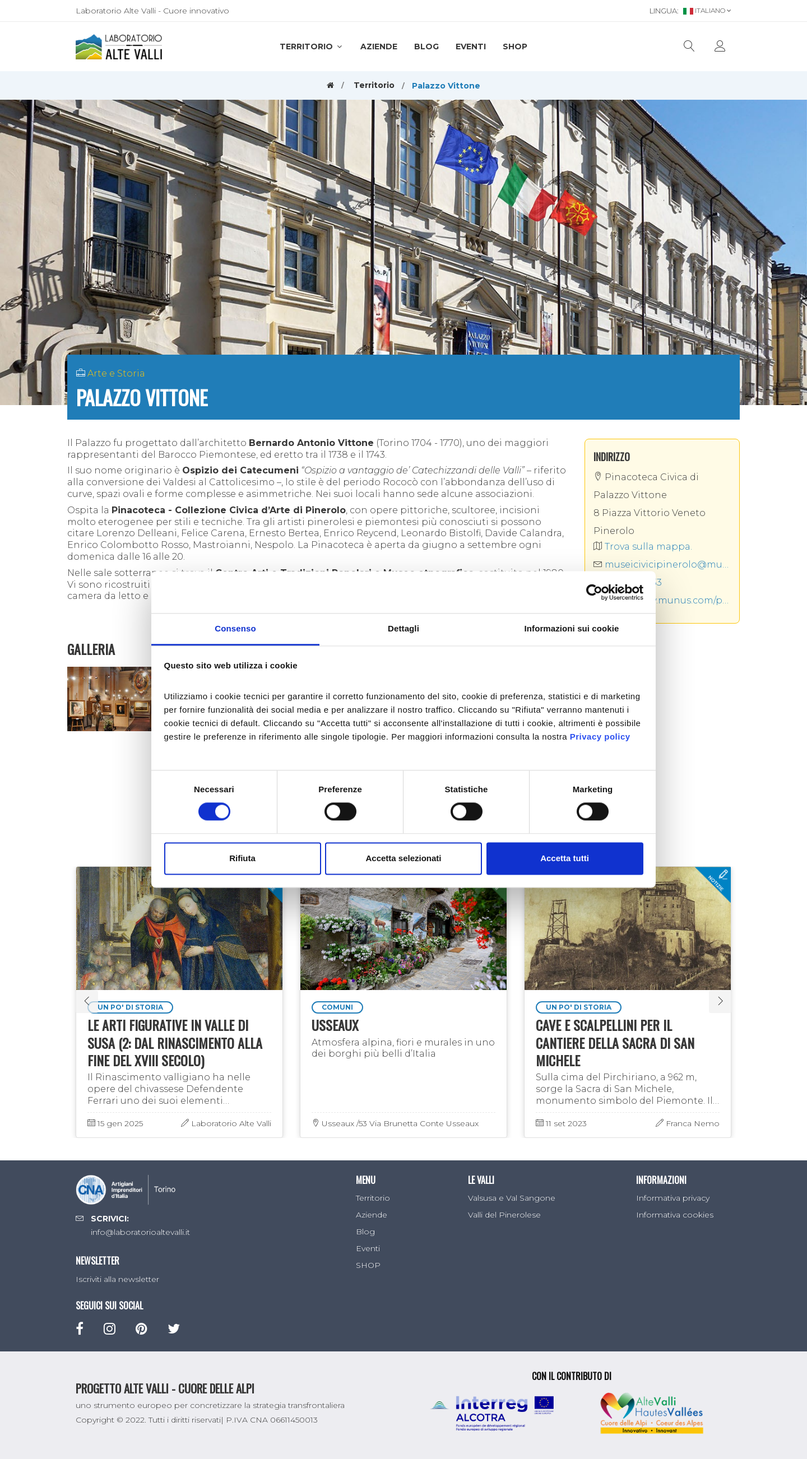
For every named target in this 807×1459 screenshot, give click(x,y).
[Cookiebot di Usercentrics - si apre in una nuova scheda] (594, 592)
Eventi (471, 46)
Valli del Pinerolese (504, 1215)
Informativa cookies (674, 1215)
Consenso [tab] (235, 628)
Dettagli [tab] (403, 628)
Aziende (378, 46)
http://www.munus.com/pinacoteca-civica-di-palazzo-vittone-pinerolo (662, 600)
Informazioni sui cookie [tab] (572, 628)
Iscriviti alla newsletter (117, 1279)
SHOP (515, 46)
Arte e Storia (116, 373)
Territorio (312, 46)
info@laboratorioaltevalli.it (140, 1232)
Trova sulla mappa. (642, 546)
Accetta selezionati (403, 858)
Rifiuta (242, 858)
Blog (426, 46)
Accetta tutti (564, 858)
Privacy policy (600, 736)
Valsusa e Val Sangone (511, 1198)
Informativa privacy (672, 1198)
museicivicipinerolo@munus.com (662, 564)
